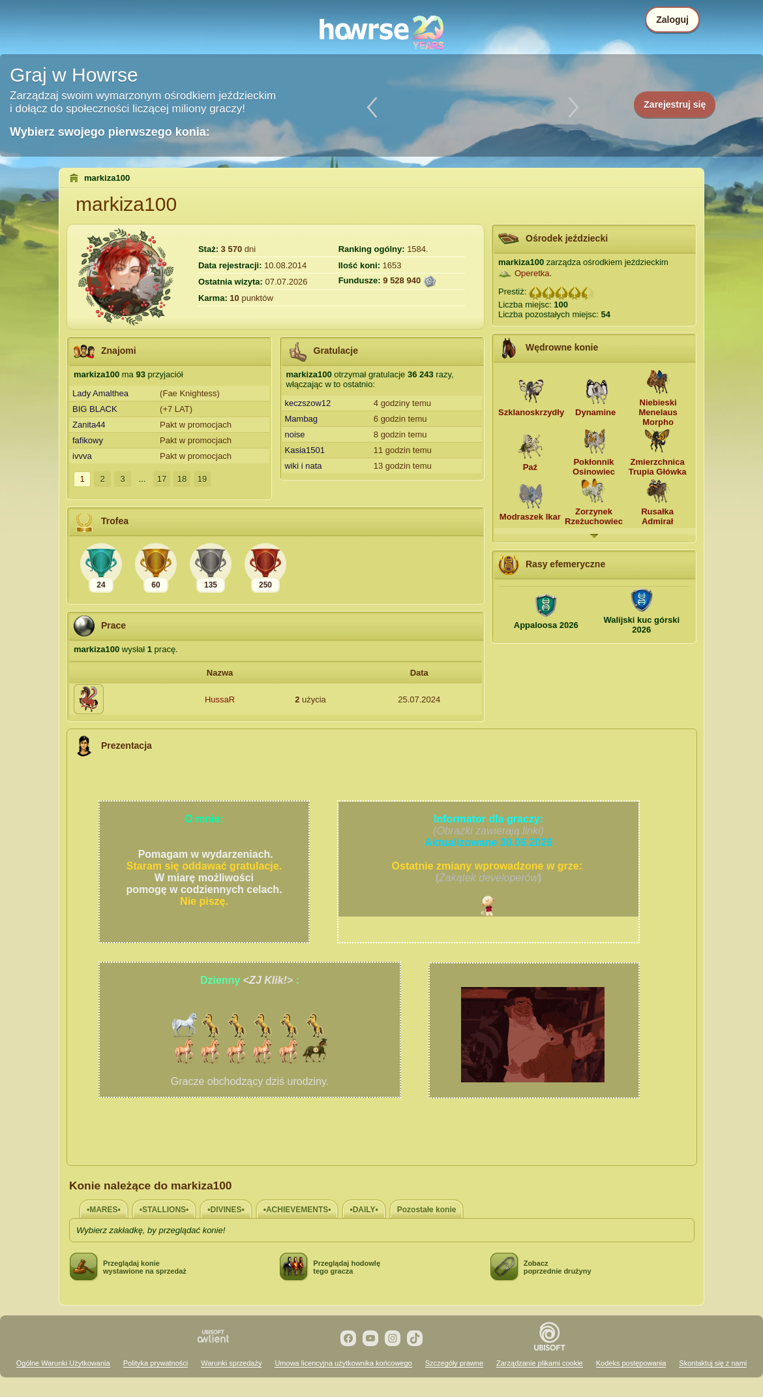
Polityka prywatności (155, 1363)
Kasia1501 (305, 450)
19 (202, 479)
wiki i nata (303, 466)
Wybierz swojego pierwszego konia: (110, 131)
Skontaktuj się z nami (713, 1363)
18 (182, 479)
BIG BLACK (94, 409)
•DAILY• (364, 1209)
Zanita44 (89, 425)
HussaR (220, 699)
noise (295, 434)
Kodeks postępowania (631, 1363)
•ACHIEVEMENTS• (297, 1209)
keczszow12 (308, 403)
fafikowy (87, 440)
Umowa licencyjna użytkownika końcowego (343, 1363)
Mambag (301, 419)
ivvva (82, 456)
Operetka (532, 273)
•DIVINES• (225, 1209)
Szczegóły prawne (454, 1363)
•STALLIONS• (164, 1209)
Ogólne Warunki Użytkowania (63, 1363)
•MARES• (104, 1209)
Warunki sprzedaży (231, 1363)
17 (161, 479)
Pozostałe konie (426, 1209)
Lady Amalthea (100, 393)
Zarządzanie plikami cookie (539, 1363)
